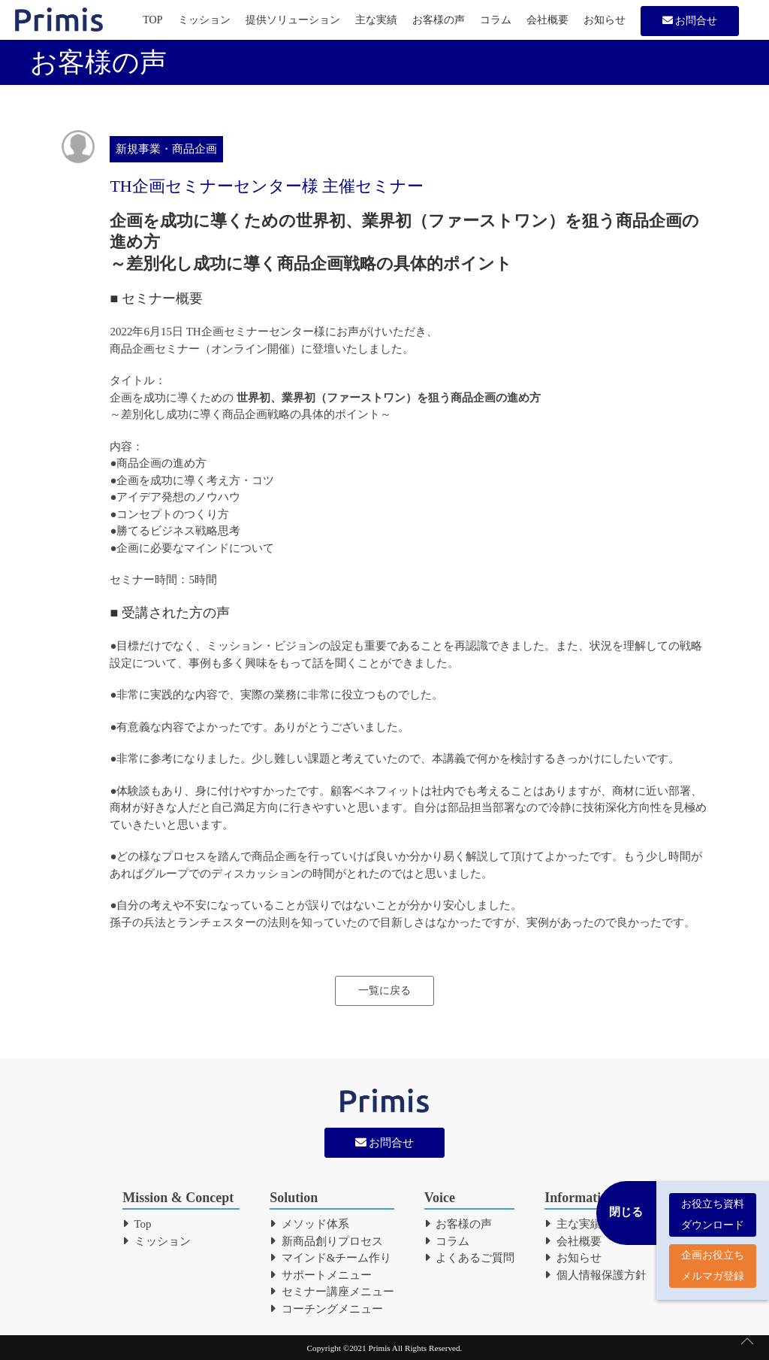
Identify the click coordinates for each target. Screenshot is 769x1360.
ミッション (204, 20)
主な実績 (376, 20)
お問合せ (690, 20)
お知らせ (605, 20)
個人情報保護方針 (595, 1275)
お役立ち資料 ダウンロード (712, 1208)
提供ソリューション (293, 20)
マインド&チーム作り (330, 1258)
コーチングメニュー (326, 1309)
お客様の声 (438, 20)
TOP (152, 20)
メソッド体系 (309, 1224)
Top (136, 1224)
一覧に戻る (384, 990)
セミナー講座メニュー (332, 1292)
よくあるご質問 (469, 1258)
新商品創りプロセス (326, 1241)
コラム (495, 20)
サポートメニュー (321, 1275)
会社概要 (547, 20)
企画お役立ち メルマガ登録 (712, 1259)
